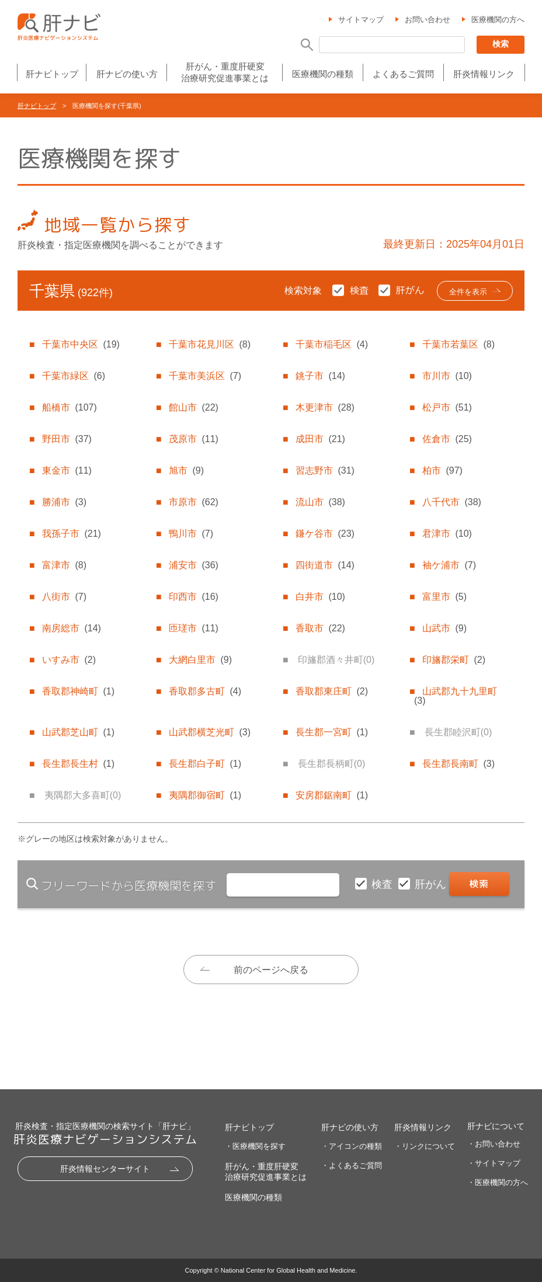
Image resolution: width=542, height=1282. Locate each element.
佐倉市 (446, 439)
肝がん (432, 884)
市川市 (446, 376)
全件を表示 (468, 291)
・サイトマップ (493, 1163)
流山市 (320, 502)
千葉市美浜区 (205, 376)
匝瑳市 (193, 628)
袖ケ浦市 (449, 565)
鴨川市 (191, 533)
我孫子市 (71, 533)
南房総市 (71, 628)
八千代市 (451, 502)
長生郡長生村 (78, 764)
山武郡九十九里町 (455, 696)
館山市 (193, 407)
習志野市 (325, 470)
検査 (383, 884)
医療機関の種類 (322, 74)
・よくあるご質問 (351, 1165)
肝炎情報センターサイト (105, 1168)
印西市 (193, 597)
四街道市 (325, 565)
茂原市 (193, 439)
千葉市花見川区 (210, 344)
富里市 (444, 597)
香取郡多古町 (205, 691)
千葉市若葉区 (458, 344)
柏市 (442, 470)
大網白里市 (200, 660)
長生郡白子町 (205, 764)
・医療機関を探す (255, 1146)
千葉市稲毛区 (332, 344)
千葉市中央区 (80, 344)
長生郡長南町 (458, 764)
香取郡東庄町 (332, 691)
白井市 (320, 597)
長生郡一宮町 (332, 732)
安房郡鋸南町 (332, 795)
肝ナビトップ (52, 74)
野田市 (66, 439)
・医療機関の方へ (497, 1182)
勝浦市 (64, 502)
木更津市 (325, 407)
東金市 (66, 470)
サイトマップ (361, 19)
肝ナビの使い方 (127, 74)
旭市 (186, 470)
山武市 (444, 628)
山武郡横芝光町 (210, 732)
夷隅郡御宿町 (205, 795)
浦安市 (193, 565)
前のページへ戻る (271, 970)
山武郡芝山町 (78, 732)
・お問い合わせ (493, 1143)
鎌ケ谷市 (325, 533)
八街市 (64, 597)
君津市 (446, 533)
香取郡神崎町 (78, 691)
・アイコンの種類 (351, 1146)
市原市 (193, 502)
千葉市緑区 (73, 376)
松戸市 (446, 407)
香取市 (320, 628)
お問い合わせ (427, 19)
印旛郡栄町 (453, 660)
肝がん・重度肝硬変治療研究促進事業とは (225, 72)
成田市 (320, 439)
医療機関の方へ (497, 19)
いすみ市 (69, 660)
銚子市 (320, 376)
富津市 (64, 565)
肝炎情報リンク (484, 74)
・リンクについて (424, 1146)
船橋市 (69, 407)
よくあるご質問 (403, 74)
